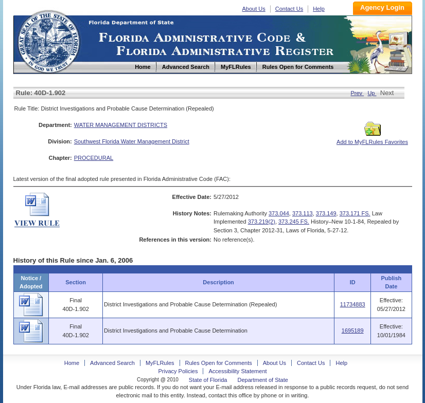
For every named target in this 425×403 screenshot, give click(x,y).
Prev (357, 93)
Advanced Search (112, 363)
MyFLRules (160, 363)
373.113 (302, 213)
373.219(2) (261, 221)
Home (48, 40)
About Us (253, 9)
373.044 (279, 213)
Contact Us (289, 9)
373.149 (326, 213)
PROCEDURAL (93, 158)
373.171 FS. (355, 213)
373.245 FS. (293, 221)
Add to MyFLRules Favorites (372, 139)
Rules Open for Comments (218, 363)
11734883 (352, 304)
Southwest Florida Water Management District (131, 141)
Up (371, 93)
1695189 (353, 330)
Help (319, 9)
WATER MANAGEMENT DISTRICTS (120, 125)
